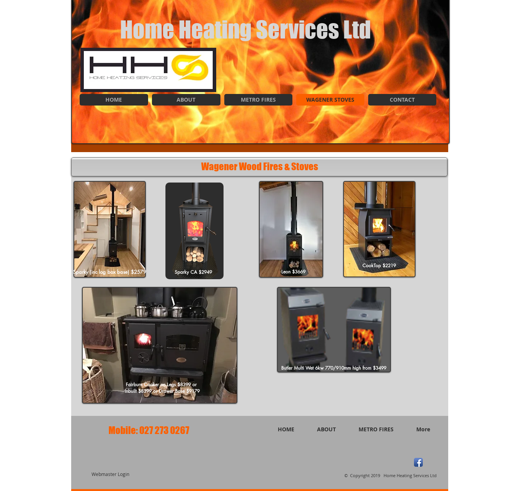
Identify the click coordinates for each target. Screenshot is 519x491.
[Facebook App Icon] (418, 462)
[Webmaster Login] (111, 474)
